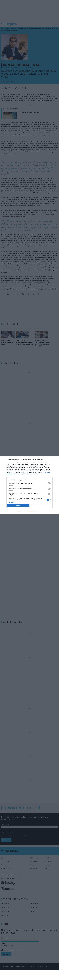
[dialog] (29, 485)
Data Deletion (21, 511)
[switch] (49, 483)
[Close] (56, 459)
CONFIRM (18, 505)
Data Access (29, 511)
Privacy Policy (38, 511)
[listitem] (29, 480)
